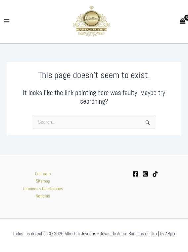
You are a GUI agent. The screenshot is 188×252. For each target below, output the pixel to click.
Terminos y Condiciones (43, 188)
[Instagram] (145, 174)
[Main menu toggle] (7, 22)
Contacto (43, 174)
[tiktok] (155, 174)
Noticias (43, 196)
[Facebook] (135, 174)
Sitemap (43, 181)
